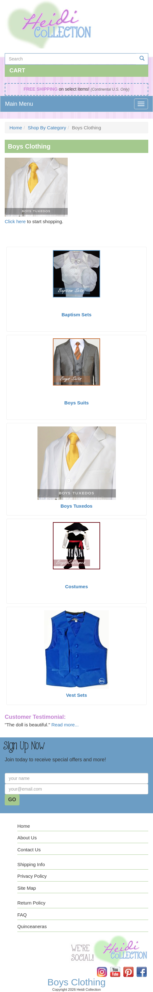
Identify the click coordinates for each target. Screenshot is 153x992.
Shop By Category (47, 127)
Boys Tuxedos (76, 506)
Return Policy (31, 902)
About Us (27, 837)
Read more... (65, 724)
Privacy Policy (32, 876)
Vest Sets (76, 695)
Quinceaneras (32, 926)
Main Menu (19, 104)
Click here (15, 221)
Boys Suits (76, 402)
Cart (17, 70)
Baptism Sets (76, 314)
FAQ (22, 914)
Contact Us (29, 849)
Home (15, 127)
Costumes (76, 586)
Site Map (26, 888)
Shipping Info (31, 864)
